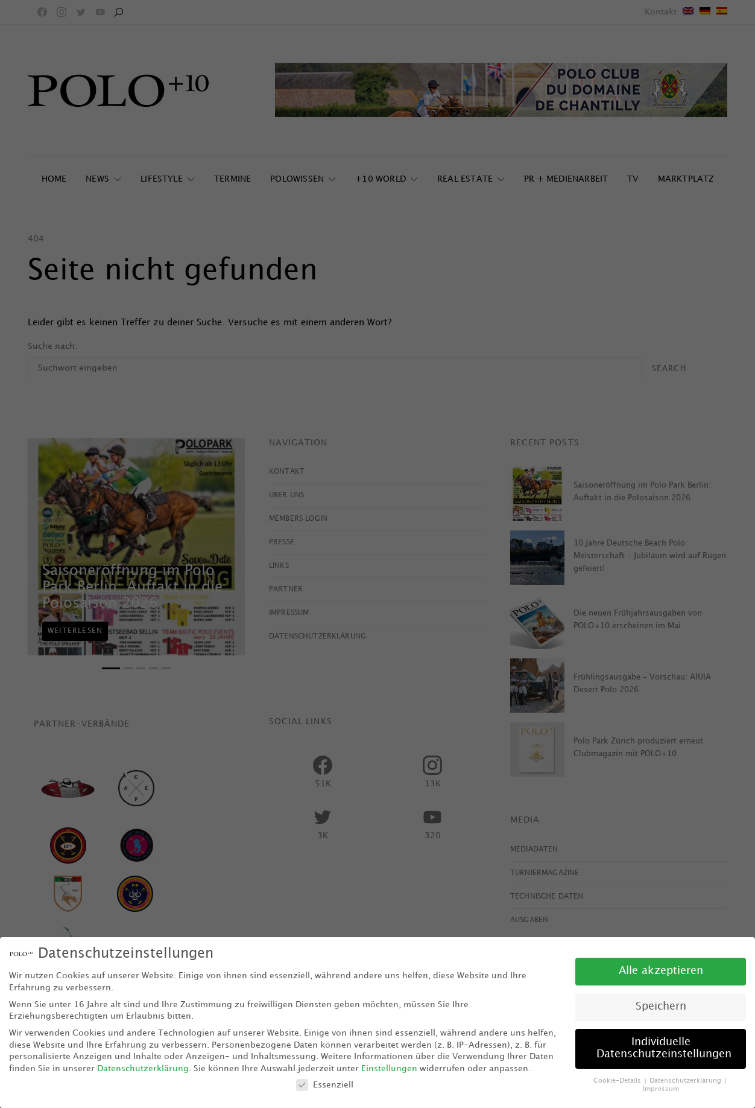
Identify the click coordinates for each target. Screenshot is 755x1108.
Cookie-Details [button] (618, 1081)
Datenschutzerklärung (143, 1068)
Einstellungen (389, 1068)
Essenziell (324, 1084)
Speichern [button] (661, 1006)
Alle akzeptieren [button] (661, 971)
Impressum (661, 1089)
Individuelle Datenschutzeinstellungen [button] (663, 1048)
